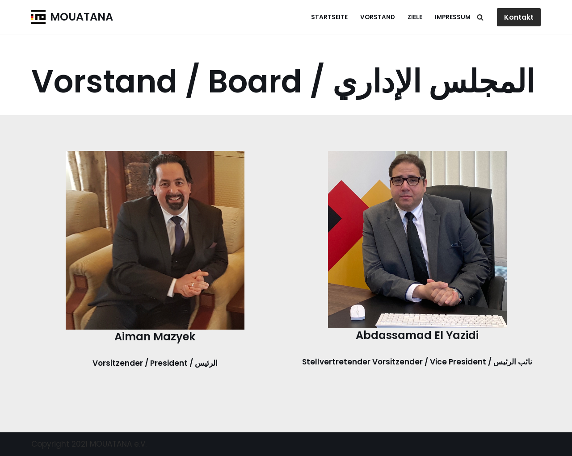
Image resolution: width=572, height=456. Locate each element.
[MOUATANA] (72, 17)
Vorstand (377, 17)
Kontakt (519, 17)
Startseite (329, 17)
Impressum (453, 17)
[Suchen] (480, 17)
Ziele (415, 17)
